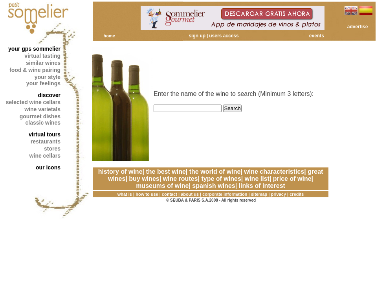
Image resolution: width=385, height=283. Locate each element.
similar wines (43, 63)
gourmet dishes (40, 116)
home (109, 35)
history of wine (120, 171)
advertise (357, 26)
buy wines (144, 178)
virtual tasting (42, 56)
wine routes (180, 178)
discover (49, 95)
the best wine (165, 171)
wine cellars (44, 156)
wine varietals (42, 109)
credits (297, 194)
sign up (197, 36)
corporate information (224, 194)
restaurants (45, 141)
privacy (278, 194)
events (316, 36)
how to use (147, 194)
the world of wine (215, 171)
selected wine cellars (33, 102)
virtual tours (44, 134)
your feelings (43, 83)
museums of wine (162, 185)
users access (223, 36)
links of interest (262, 185)
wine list (257, 178)
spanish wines (213, 185)
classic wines (42, 122)
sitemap (259, 194)
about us (190, 194)
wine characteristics (274, 171)
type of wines (221, 178)
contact (169, 194)
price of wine (292, 178)
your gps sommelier (34, 49)
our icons (48, 167)
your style (47, 77)
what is (124, 194)
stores (52, 148)
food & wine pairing (34, 70)
